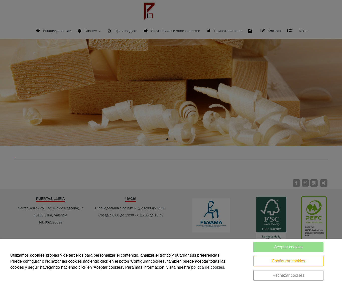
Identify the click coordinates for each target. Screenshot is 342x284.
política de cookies (207, 267)
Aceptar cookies (288, 247)
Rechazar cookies (288, 275)
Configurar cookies (288, 261)
